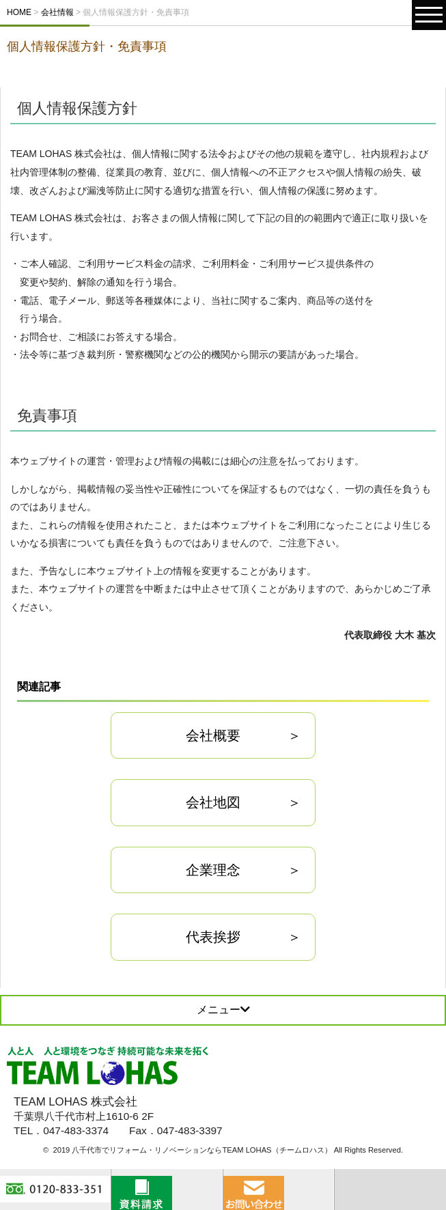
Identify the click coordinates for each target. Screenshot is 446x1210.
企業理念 (213, 869)
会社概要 (213, 735)
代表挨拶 (213, 936)
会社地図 (213, 802)
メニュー (223, 1009)
